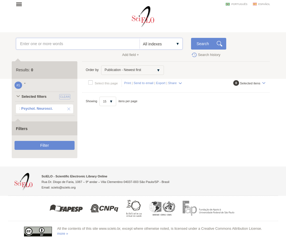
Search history (209, 55)
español (264, 4)
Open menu (20, 4)
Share (172, 83)
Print (127, 83)
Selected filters (34, 97)
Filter (44, 145)
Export (161, 83)
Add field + (130, 55)
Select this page (106, 83)
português (239, 4)
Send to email (143, 83)
